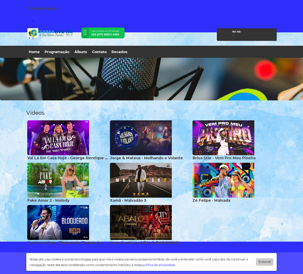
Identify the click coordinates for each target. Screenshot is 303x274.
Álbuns (80, 52)
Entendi (265, 262)
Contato (99, 52)
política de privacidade (158, 265)
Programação (57, 52)
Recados (119, 52)
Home (34, 52)
